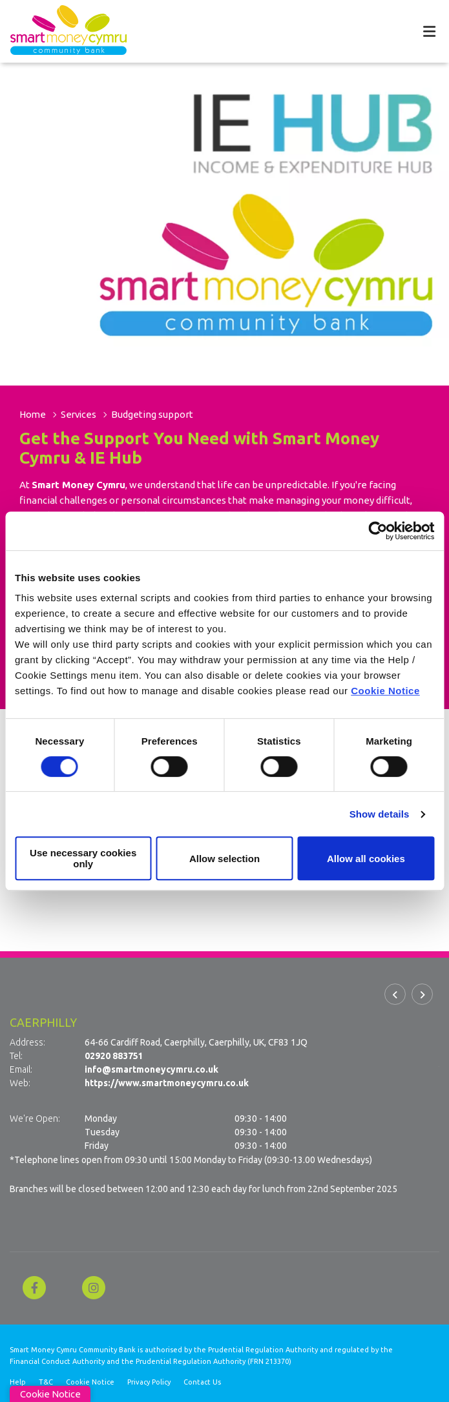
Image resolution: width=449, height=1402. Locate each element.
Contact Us (202, 1381)
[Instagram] (97, 1287)
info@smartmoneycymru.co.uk (151, 1069)
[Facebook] (37, 1287)
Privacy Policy (149, 1381)
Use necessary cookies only (83, 858)
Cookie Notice (385, 690)
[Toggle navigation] (429, 31)
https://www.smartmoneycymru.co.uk (167, 1083)
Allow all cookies (366, 858)
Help (18, 1381)
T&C (46, 1381)
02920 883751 (114, 1056)
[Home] (58, 31)
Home (33, 414)
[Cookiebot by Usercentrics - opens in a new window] (377, 531)
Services (80, 414)
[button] (395, 994)
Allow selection (224, 858)
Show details (380, 814)
